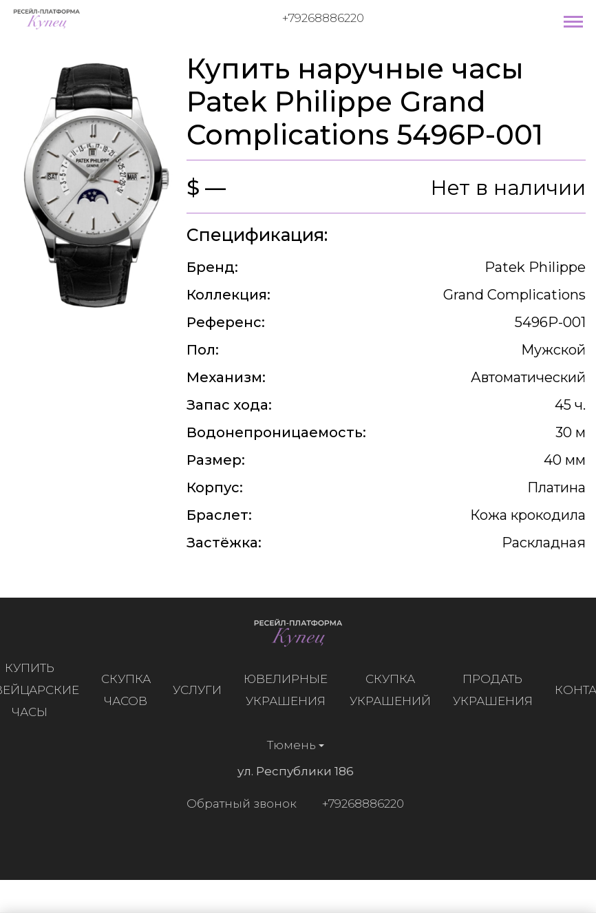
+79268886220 (323, 18)
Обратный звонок (237, 803)
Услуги (200, 690)
